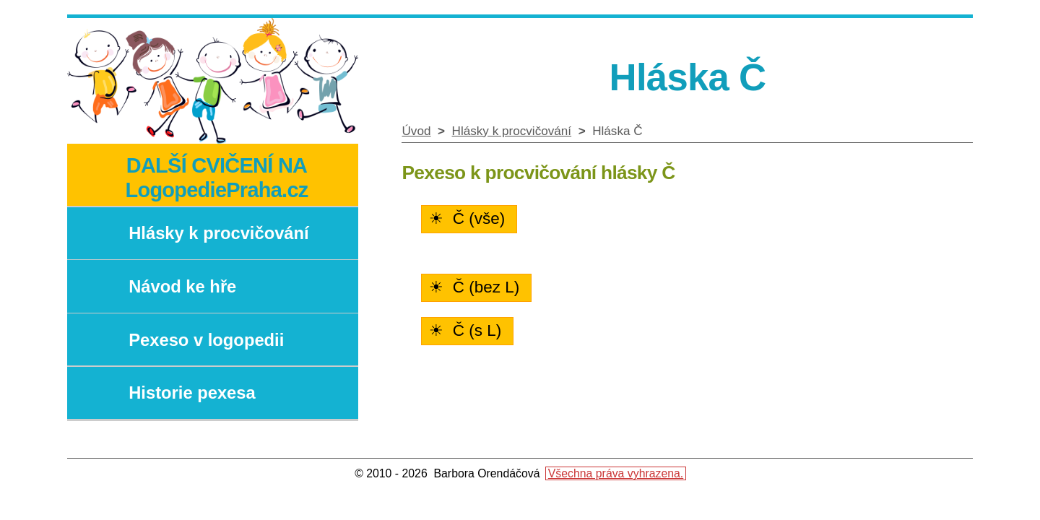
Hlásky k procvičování (512, 131)
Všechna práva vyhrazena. (615, 473)
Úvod (416, 131)
